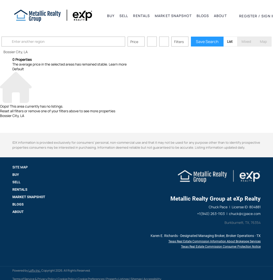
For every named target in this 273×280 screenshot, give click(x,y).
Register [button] (248, 16)
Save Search (218, 41)
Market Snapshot (173, 15)
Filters (190, 41)
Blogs (203, 15)
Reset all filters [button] (11, 111)
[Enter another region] (76, 42)
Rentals (141, 15)
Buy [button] (110, 15)
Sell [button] (123, 15)
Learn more (118, 64)
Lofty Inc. (34, 270)
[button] (53, 16)
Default (18, 69)
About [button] (220, 15)
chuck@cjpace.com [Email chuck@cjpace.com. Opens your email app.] (245, 213)
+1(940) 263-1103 (211, 213)
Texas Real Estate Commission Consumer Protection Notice (221, 246)
